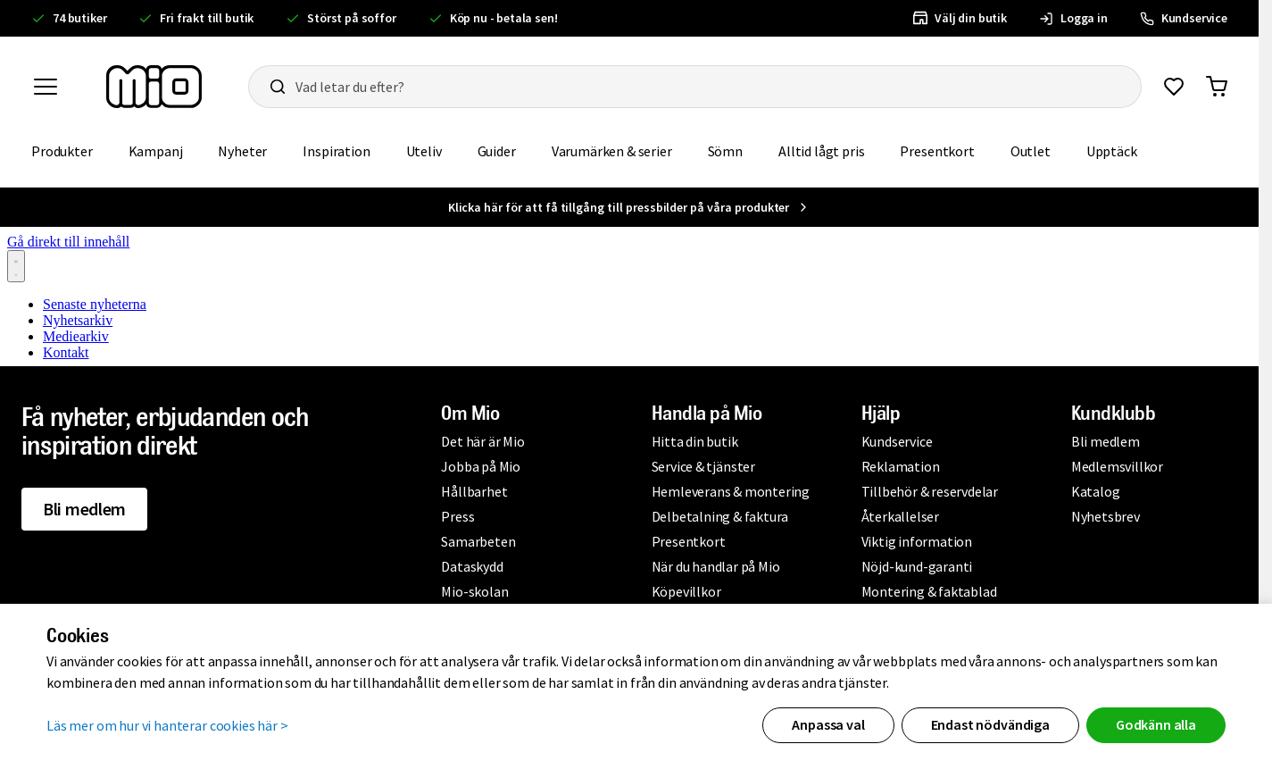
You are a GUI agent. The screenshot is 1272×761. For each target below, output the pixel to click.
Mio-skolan (474, 591)
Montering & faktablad (929, 591)
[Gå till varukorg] (1217, 87)
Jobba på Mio (480, 466)
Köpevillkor (686, 591)
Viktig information (916, 541)
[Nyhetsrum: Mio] (629, 294)
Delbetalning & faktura (720, 516)
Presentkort (937, 151)
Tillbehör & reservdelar (929, 491)
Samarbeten (478, 541)
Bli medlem (84, 509)
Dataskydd (472, 566)
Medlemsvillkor (1117, 466)
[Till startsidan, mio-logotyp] (154, 86)
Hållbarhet (474, 491)
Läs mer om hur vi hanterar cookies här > (167, 725)
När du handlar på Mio (716, 566)
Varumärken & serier (612, 151)
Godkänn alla (1156, 724)
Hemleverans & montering (731, 491)
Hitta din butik (695, 441)
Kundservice (897, 441)
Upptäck (1111, 151)
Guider (497, 151)
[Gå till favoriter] (1174, 87)
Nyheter (242, 151)
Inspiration (336, 151)
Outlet (1030, 151)
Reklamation (900, 466)
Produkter (62, 151)
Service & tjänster (703, 466)
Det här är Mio (482, 441)
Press (457, 516)
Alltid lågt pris (821, 151)
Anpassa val (828, 724)
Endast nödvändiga (990, 724)
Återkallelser (900, 516)
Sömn (725, 151)
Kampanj (156, 151)
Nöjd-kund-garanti (917, 566)
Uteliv (424, 151)
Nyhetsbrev (1105, 516)
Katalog (1095, 491)
